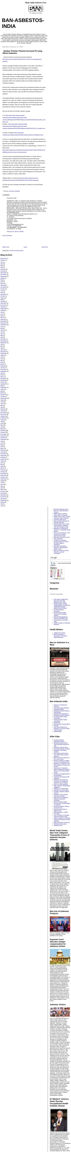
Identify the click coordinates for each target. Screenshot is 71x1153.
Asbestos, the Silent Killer (61, 788)
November (3, 258)
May (1, 265)
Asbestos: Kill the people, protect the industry (61, 795)
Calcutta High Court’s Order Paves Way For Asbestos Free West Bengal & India (61, 525)
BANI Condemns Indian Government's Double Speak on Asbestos (62, 803)
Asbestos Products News (61, 747)
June (1, 264)
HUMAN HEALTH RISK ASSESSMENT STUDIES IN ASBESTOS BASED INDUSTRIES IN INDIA (62, 606)
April (1, 267)
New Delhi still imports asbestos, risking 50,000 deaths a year (60, 547)
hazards (56, 725)
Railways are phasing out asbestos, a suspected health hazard (62, 530)
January (2, 271)
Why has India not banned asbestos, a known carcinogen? (61, 552)
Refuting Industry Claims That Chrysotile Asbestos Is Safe (61, 744)
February (3, 269)
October (2, 260)
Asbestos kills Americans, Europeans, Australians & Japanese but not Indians (61, 781)
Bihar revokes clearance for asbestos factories (61, 521)
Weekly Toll (57, 722)
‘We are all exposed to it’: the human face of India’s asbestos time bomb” (62, 534)
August (2, 278)
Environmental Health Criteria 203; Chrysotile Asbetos (60, 614)
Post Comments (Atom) (16, 250)
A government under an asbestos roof (60, 810)
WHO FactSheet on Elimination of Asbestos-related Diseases (60, 636)
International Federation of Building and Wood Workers (61, 714)
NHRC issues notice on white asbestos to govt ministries (62, 517)
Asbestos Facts (58, 825)
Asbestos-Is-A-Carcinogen (61, 790)
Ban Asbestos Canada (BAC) (62, 724)
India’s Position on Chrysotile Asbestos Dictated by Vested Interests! (62, 819)
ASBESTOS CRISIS (59, 633)
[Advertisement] (23, 242)
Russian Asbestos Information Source (59, 740)
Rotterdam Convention (60, 824)
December (3, 272)
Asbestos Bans (58, 730)
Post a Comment (7, 235)
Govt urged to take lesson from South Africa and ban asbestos (61, 755)
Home (25, 247)
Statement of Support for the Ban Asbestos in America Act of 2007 (62, 765)
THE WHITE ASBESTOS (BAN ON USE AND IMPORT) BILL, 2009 (61, 601)
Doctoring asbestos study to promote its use (61, 807)
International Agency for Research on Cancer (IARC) (62, 727)
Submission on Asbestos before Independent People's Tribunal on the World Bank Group (62, 770)
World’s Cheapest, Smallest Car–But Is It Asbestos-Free (61, 761)
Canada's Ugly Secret (60, 519)
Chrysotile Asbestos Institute (62, 749)
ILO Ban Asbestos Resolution (59, 610)
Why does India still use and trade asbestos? (62, 537)
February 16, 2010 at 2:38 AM (15, 231)
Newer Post (5, 247)
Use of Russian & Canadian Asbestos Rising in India (61, 815)
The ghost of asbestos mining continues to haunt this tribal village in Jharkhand (61, 542)
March (2, 283)
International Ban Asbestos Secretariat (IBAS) (61, 708)
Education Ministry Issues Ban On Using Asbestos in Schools (61, 510)
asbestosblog (57, 731)
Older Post (45, 247)
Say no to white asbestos (61, 784)
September (3, 276)
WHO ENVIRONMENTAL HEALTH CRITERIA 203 (61, 617)
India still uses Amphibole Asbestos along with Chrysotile (61, 799)
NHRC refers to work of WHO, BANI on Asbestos (61, 514)
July (1, 262)
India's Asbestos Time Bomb (62, 822)
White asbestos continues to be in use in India (62, 758)
